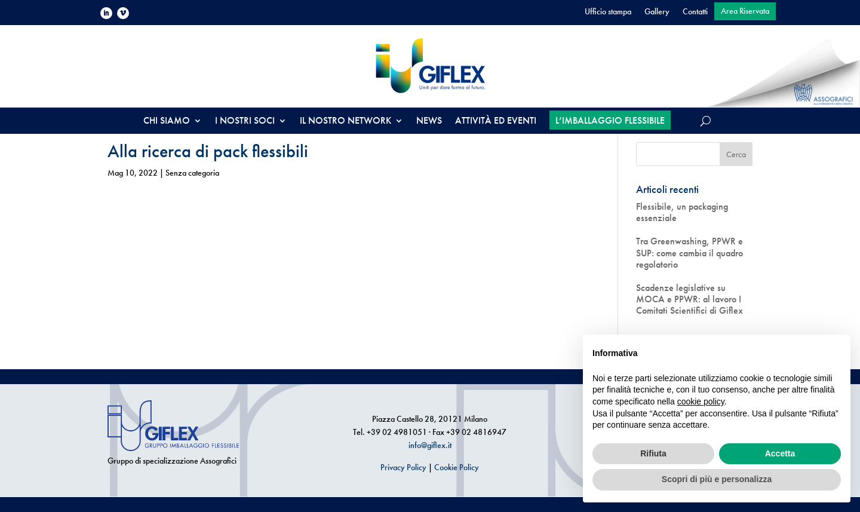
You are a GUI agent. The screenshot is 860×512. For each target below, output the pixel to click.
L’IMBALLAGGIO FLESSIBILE (610, 120)
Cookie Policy (456, 467)
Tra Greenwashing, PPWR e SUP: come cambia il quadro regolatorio (689, 252)
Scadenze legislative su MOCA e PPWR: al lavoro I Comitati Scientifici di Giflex (689, 299)
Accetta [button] (780, 453)
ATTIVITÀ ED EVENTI (495, 121)
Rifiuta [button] (653, 453)
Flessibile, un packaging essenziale (682, 212)
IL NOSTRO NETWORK (345, 121)
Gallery (656, 12)
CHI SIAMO (166, 121)
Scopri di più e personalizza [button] (717, 479)
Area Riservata (745, 11)
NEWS (429, 121)
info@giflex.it (430, 445)
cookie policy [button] (700, 401)
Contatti (695, 12)
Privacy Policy (403, 467)
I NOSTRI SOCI (245, 121)
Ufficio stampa (608, 12)
